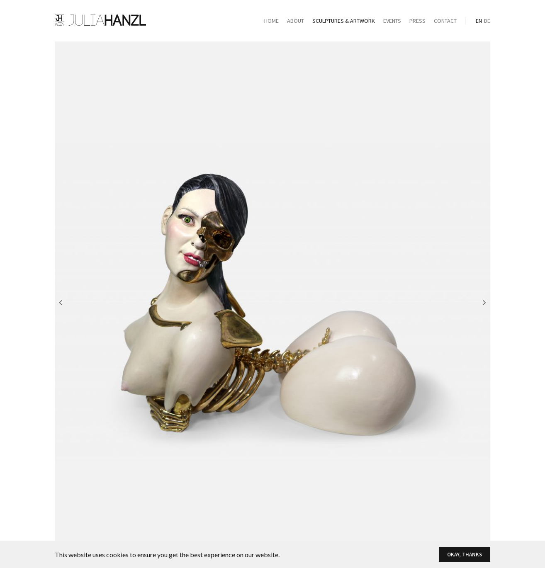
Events (392, 20)
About (295, 20)
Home (271, 20)
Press (417, 20)
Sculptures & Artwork (343, 20)
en (479, 20)
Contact (445, 20)
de (487, 20)
